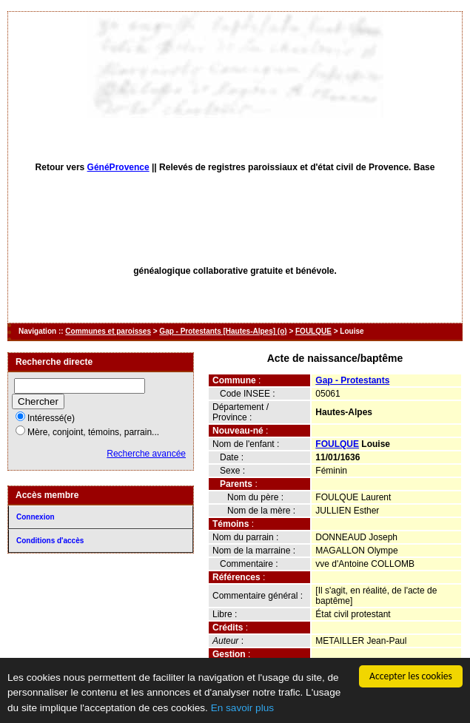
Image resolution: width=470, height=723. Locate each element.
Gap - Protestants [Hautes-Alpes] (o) (222, 331)
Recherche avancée (146, 453)
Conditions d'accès (50, 541)
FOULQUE (313, 331)
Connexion (35, 517)
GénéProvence (118, 167)
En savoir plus (242, 712)
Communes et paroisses (108, 331)
